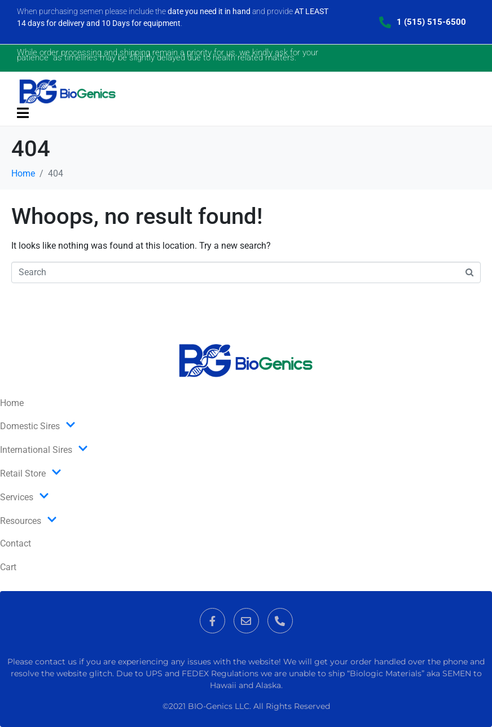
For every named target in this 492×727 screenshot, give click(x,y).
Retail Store (30, 473)
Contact (15, 543)
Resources (28, 520)
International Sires (44, 449)
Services (24, 497)
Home (12, 403)
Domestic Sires (38, 426)
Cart (8, 567)
